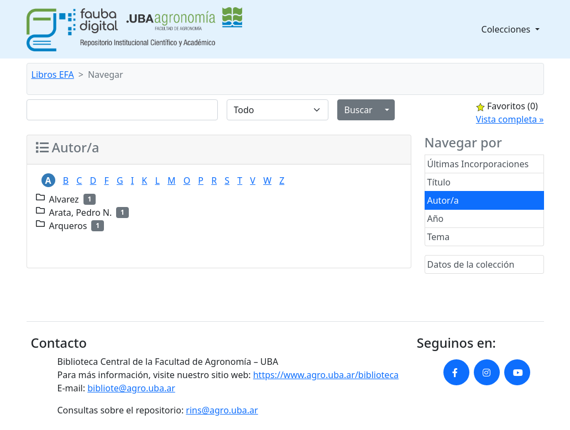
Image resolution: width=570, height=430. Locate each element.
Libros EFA (53, 74)
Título (439, 182)
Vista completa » (510, 119)
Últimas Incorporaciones (478, 164)
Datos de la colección (471, 264)
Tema (438, 237)
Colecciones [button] (507, 29)
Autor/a (443, 200)
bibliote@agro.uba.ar (131, 388)
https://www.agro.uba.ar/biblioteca (326, 375)
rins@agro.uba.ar (222, 410)
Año (435, 219)
